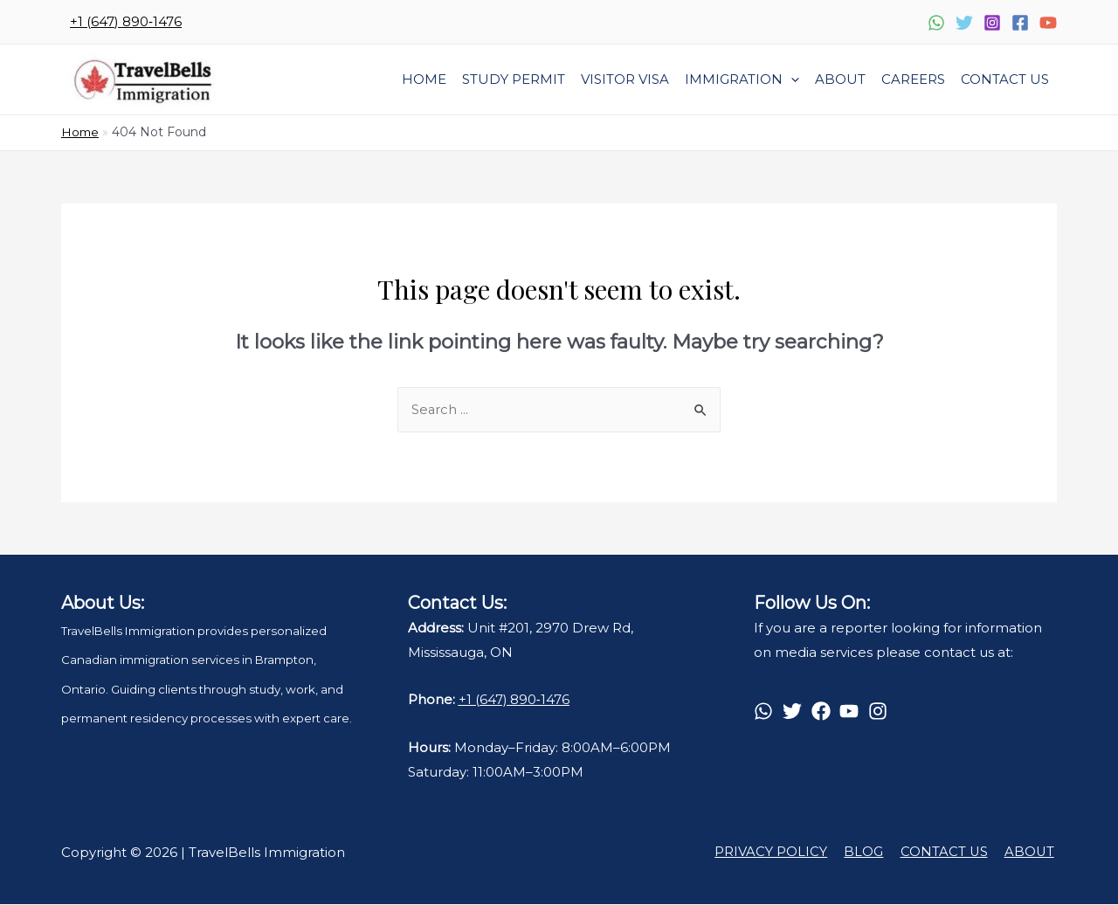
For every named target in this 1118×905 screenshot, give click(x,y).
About (840, 79)
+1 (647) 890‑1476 (514, 700)
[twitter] (795, 712)
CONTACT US (949, 853)
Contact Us (1005, 79)
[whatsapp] (766, 712)
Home (424, 79)
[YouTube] (1048, 22)
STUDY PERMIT (513, 79)
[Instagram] (992, 22)
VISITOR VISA (625, 79)
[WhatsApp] (936, 22)
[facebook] (824, 712)
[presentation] (791, 79)
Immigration (742, 79)
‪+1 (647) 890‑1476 (126, 21)
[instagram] (881, 712)
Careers (913, 79)
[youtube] (852, 712)
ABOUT (1031, 853)
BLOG (872, 853)
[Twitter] (964, 22)
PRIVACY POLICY (783, 853)
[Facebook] (1020, 22)
